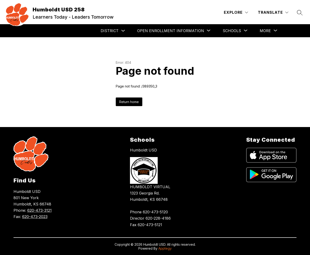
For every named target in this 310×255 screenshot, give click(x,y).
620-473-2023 (35, 216)
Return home (129, 102)
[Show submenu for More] (265, 31)
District (110, 30)
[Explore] (236, 12)
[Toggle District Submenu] (123, 31)
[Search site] (300, 12)
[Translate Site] (273, 12)
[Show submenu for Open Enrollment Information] (170, 31)
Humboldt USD (143, 150)
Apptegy (165, 248)
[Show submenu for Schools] (232, 31)
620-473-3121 (39, 210)
